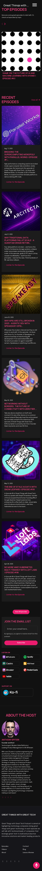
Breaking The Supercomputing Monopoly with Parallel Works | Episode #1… (20, 155)
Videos (4, 849)
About (4, 852)
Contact (26, 846)
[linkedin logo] (11, 797)
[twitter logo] (5, 797)
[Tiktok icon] (15, 861)
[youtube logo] (8, 797)
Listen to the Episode (14, 182)
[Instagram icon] (19, 861)
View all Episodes (21, 612)
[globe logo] (3, 797)
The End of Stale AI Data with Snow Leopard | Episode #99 (20, 488)
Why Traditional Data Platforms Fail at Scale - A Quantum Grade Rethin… (19, 240)
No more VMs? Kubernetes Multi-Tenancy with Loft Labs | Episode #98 (20, 570)
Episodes (5, 846)
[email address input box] (21, 629)
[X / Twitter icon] (3, 861)
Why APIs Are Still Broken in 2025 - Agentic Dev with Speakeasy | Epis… (19, 323)
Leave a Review (28, 852)
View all (35, 100)
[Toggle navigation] (35, 5)
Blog (24, 849)
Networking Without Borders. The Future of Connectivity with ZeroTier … (20, 406)
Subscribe (21, 643)
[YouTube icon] (7, 861)
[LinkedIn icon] (11, 861)
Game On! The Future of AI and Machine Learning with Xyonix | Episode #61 (19, 76)
